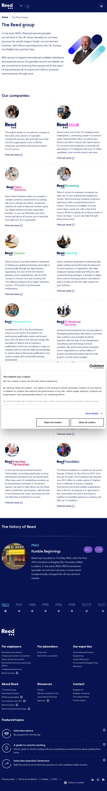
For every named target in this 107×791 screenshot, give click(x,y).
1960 (5, 605)
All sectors (77, 666)
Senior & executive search (13, 659)
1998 (72, 605)
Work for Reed (8, 705)
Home (5, 17)
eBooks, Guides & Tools (47, 693)
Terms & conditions (27, 779)
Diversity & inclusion (10, 693)
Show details (92, 413)
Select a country (76, 782)
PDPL (55, 779)
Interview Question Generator (32, 760)
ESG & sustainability (10, 697)
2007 (86, 605)
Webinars (41, 700)
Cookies (44, 779)
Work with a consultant (47, 656)
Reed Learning (8, 673)
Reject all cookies (53, 422)
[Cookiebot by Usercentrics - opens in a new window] (91, 366)
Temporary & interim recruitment (16, 656)
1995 (45, 605)
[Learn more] (93, 780)
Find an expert (79, 700)
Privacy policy (8, 779)
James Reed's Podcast (47, 697)
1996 (58, 605)
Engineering (78, 656)
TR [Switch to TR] (21, 5)
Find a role (42, 652)
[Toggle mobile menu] (101, 6)
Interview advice (23, 730)
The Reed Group (9, 690)
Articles (40, 690)
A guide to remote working (29, 745)
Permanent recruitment (12, 652)
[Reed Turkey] (7, 6)
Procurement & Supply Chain (85, 663)
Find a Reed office (81, 697)
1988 (32, 605)
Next (100, 549)
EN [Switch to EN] (27, 5)
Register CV (78, 690)
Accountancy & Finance (83, 652)
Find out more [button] (12, 155)
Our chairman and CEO (12, 701)
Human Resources (81, 659)
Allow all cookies (87, 422)
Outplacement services (12, 669)
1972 (19, 605)
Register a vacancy (81, 693)
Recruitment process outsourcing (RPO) (16, 664)
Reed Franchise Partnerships (14, 709)
